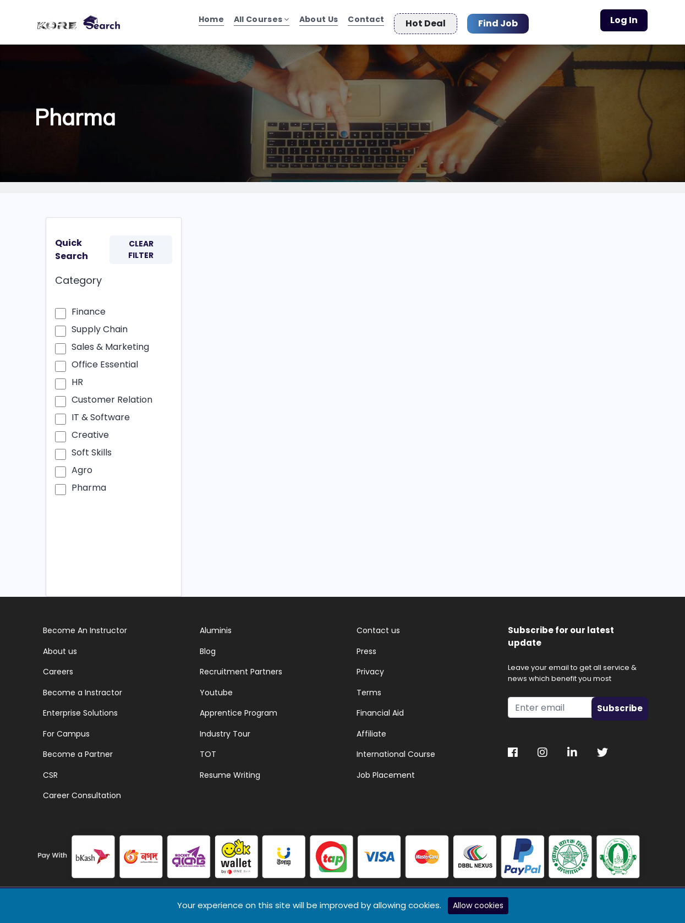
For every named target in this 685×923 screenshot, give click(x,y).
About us (60, 647)
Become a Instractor (82, 688)
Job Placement (386, 771)
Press (366, 647)
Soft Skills (92, 448)
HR (77, 378)
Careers (58, 667)
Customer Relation (112, 395)
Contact (366, 20)
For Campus (66, 729)
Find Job (498, 19)
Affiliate (371, 729)
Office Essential (105, 360)
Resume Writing (230, 771)
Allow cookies (478, 905)
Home (211, 20)
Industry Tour (225, 729)
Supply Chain (100, 325)
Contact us (378, 626)
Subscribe (620, 704)
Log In (624, 20)
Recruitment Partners (241, 667)
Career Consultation (82, 791)
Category (78, 276)
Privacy (370, 667)
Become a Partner (78, 750)
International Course (396, 750)
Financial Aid (380, 709)
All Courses (261, 20)
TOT (208, 750)
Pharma (89, 483)
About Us (318, 20)
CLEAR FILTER (141, 245)
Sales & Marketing (110, 343)
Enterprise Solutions (80, 709)
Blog (208, 647)
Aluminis (216, 626)
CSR (50, 771)
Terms (369, 688)
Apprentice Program (238, 709)
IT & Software (101, 413)
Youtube (216, 688)
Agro (82, 466)
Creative (90, 431)
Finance (89, 307)
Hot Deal (425, 19)
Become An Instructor (85, 626)
